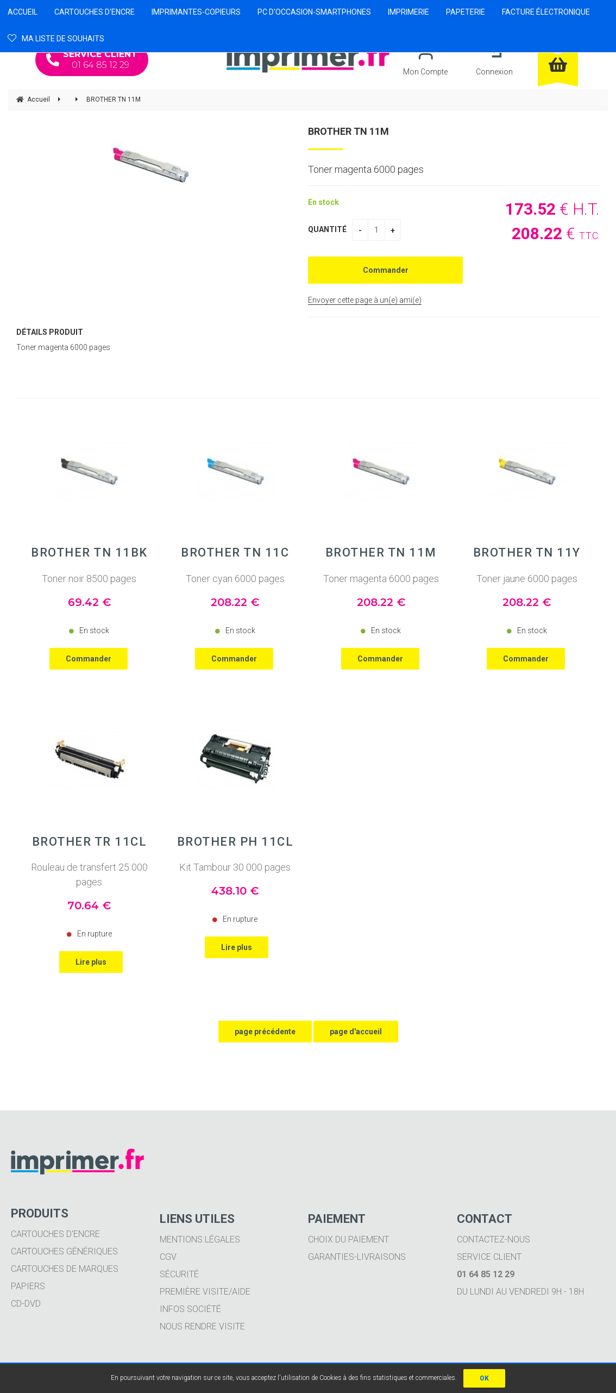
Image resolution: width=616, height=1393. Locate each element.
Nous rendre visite (202, 1326)
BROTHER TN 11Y (527, 553)
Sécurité (179, 1274)
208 (235, 602)
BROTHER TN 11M (348, 131)
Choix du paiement (348, 1239)
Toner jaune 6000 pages (526, 578)
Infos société (190, 1309)
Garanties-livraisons (357, 1257)
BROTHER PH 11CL (235, 842)
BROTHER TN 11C (235, 553)
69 (89, 602)
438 (235, 890)
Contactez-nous (493, 1239)
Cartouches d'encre (55, 1234)
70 (89, 905)
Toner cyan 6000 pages (235, 578)
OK (484, 1378)
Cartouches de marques (64, 1269)
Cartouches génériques (64, 1251)
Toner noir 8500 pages (89, 578)
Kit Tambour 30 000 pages (235, 867)
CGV (168, 1257)
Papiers (28, 1286)
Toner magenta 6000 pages (381, 578)
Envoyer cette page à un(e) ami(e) (365, 300)
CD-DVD (26, 1303)
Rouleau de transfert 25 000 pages (89, 874)
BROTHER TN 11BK (89, 553)
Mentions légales (200, 1239)
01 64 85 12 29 (91, 59)
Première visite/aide (205, 1291)
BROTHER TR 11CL (89, 842)
